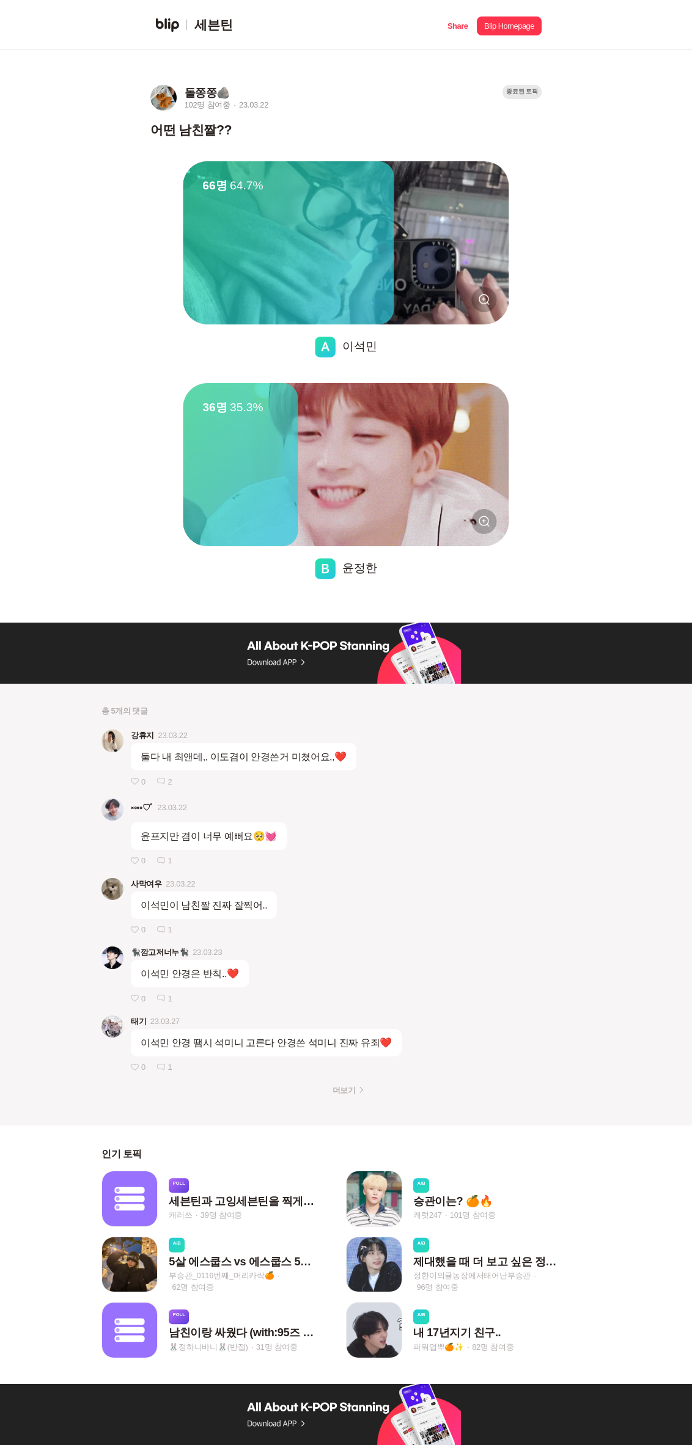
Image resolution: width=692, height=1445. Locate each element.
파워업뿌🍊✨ (438, 1347)
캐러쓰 (180, 1215)
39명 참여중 (221, 1215)
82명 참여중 (492, 1347)
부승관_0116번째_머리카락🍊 (221, 1275)
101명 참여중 (473, 1215)
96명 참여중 (437, 1287)
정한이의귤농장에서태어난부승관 (472, 1275)
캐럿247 (427, 1215)
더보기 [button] (344, 1090)
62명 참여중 (193, 1287)
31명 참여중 (277, 1347)
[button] (457, 25)
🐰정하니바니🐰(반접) (208, 1347)
